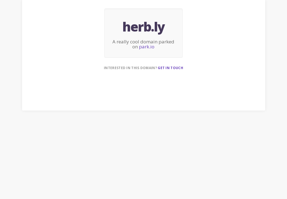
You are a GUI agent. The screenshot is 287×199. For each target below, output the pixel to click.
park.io (146, 46)
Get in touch (170, 68)
